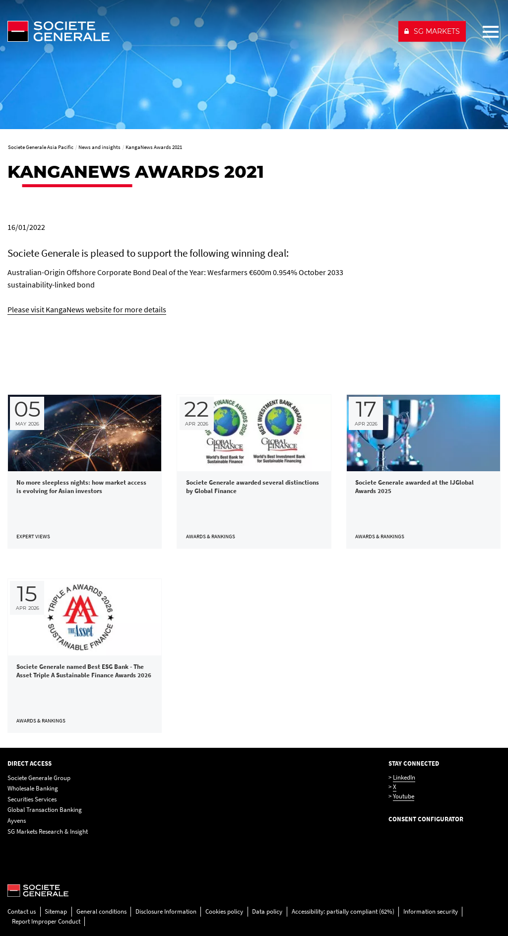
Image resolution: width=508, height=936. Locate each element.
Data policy (267, 911)
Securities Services (32, 799)
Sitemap (56, 911)
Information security (430, 911)
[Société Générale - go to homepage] (198, 31)
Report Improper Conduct (46, 921)
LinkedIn (404, 777)
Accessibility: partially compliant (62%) (343, 911)
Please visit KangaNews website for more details (86, 309)
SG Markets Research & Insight (47, 831)
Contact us (21, 911)
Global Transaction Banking (44, 809)
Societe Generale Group (38, 778)
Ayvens (16, 820)
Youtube (403, 796)
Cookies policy (224, 911)
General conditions (101, 911)
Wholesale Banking (32, 788)
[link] (84, 471)
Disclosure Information (165, 911)
